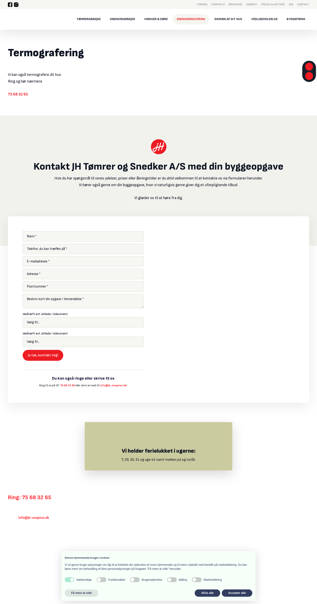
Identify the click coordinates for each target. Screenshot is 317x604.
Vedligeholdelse (264, 19)
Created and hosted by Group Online (29, 581)
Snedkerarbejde (122, 19)
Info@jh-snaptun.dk (33, 518)
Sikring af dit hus (228, 19)
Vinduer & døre (156, 19)
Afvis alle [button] (207, 592)
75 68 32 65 (18, 94)
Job (291, 4)
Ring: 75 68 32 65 (29, 497)
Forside (202, 4)
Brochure (235, 4)
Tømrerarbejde (88, 19)
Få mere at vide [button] (81, 592)
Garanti (251, 4)
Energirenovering (191, 19)
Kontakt (303, 4)
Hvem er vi (218, 4)
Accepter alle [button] (237, 592)
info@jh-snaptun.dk (113, 385)
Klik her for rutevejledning (27, 540)
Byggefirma (296, 19)
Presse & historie (273, 4)
